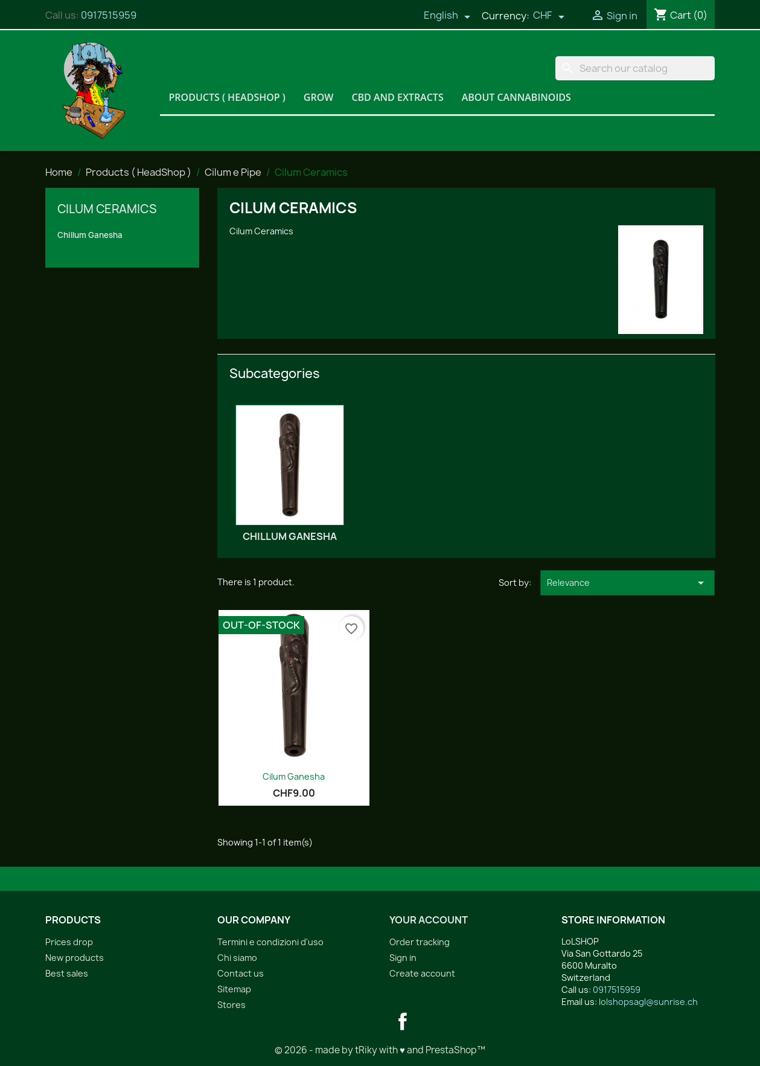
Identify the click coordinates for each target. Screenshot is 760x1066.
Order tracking (419, 942)
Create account (422, 973)
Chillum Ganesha (90, 235)
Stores (231, 1004)
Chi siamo (237, 957)
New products (74, 957)
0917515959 (108, 15)
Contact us (240, 973)
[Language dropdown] (447, 16)
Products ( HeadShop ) (227, 97)
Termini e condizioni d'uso (270, 942)
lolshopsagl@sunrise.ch (648, 1001)
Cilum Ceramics (107, 209)
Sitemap (234, 989)
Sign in (403, 957)
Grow (319, 97)
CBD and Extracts (397, 97)
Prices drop (69, 942)
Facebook (403, 1021)
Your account (428, 919)
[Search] (635, 68)
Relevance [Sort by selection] (627, 583)
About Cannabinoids (516, 97)
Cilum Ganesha (294, 776)
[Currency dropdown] (548, 16)
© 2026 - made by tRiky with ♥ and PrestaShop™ (380, 1050)
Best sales (66, 973)
